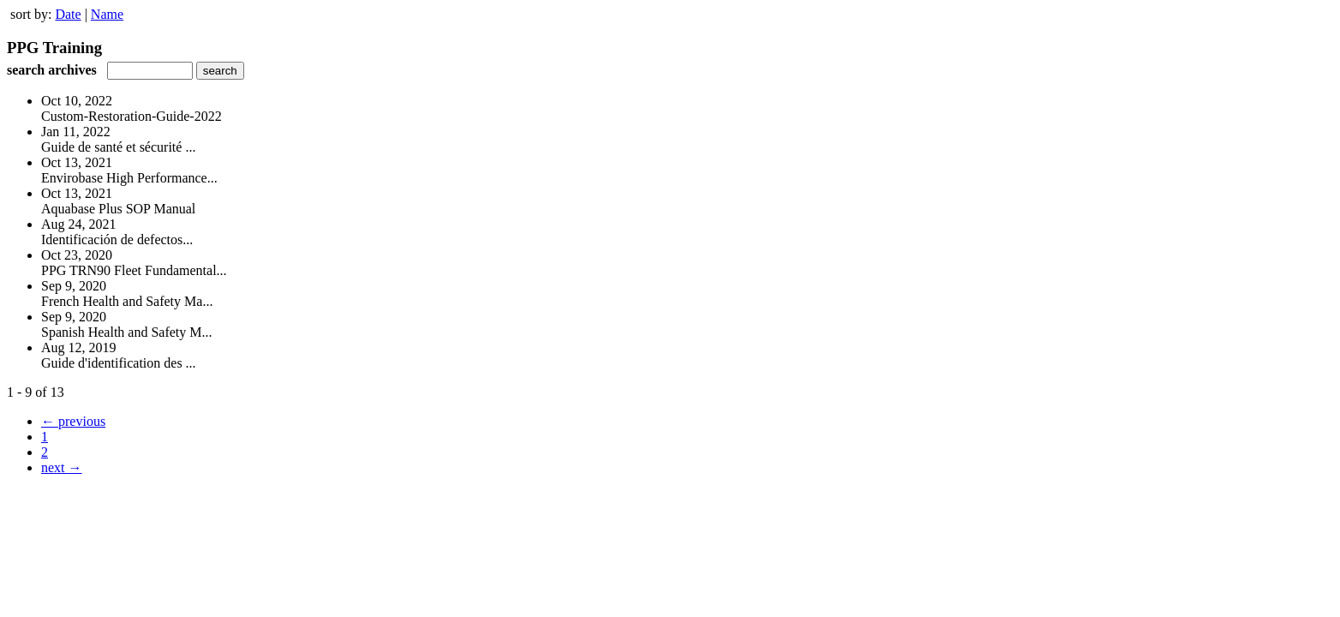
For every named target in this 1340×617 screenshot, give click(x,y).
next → (61, 467)
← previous (73, 421)
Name (107, 14)
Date (68, 14)
